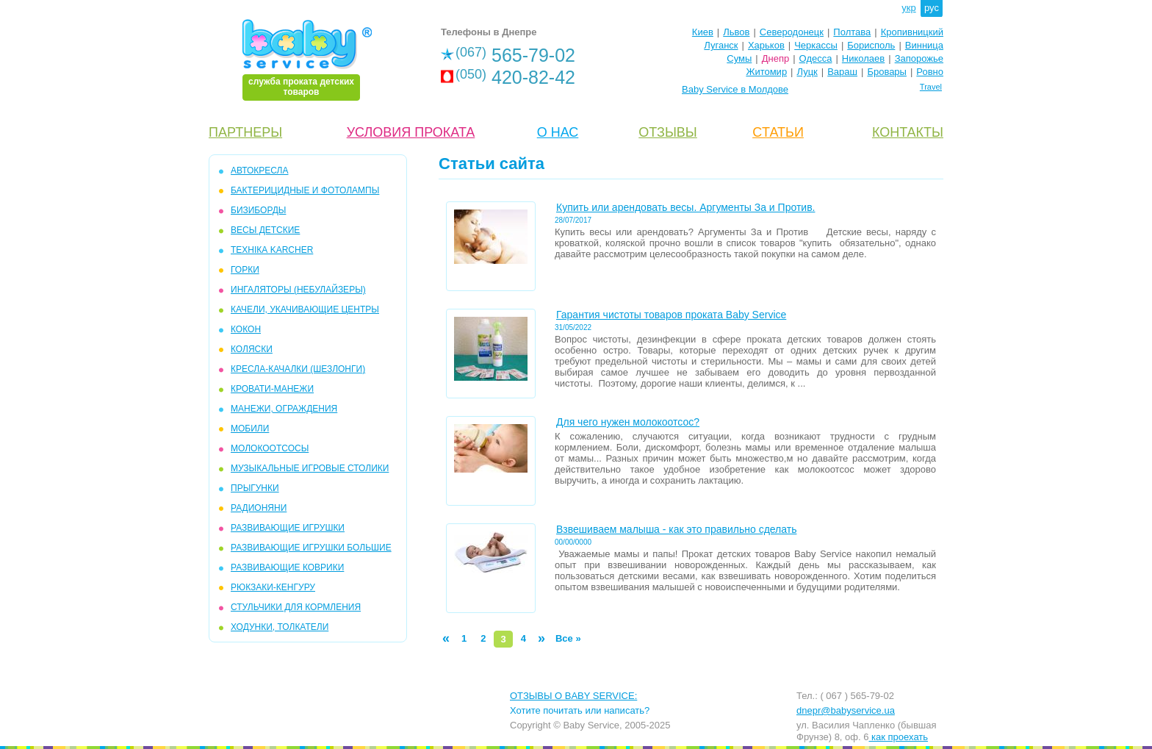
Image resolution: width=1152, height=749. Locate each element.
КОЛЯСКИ (252, 349)
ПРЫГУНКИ (255, 488)
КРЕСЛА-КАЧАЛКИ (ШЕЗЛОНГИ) (298, 369)
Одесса (815, 58)
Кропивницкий (912, 31)
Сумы (739, 58)
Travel (931, 86)
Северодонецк (792, 31)
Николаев (863, 58)
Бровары (887, 71)
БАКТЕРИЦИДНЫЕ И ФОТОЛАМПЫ (305, 190)
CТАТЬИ (778, 132)
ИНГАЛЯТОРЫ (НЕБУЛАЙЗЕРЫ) (298, 289)
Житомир (766, 71)
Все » (568, 638)
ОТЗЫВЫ (667, 132)
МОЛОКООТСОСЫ (270, 448)
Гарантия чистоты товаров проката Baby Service (671, 314)
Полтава (852, 31)
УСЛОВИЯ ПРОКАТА (411, 132)
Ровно (929, 71)
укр (908, 7)
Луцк (807, 71)
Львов (736, 31)
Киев (702, 31)
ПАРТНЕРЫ (245, 132)
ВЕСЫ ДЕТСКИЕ (265, 230)
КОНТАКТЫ (907, 132)
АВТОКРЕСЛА (259, 170)
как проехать (898, 736)
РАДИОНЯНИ (259, 508)
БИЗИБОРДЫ (258, 210)
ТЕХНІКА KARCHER (272, 250)
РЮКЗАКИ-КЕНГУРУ (273, 587)
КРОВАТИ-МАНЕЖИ (272, 389)
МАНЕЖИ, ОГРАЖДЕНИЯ (284, 409)
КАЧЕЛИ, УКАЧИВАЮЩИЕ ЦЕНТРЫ (305, 309)
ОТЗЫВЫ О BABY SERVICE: (573, 695)
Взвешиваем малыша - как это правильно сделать (676, 529)
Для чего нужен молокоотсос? (627, 422)
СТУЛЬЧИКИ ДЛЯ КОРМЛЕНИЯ (296, 607)
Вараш (842, 71)
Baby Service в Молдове (735, 89)
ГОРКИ (245, 270)
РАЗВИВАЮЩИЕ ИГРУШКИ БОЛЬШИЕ (311, 547)
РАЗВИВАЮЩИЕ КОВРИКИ (287, 567)
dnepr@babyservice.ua (845, 710)
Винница (924, 45)
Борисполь (871, 45)
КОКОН (246, 329)
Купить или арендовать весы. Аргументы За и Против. (685, 207)
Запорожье (919, 58)
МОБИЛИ (250, 428)
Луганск (721, 45)
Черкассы (816, 45)
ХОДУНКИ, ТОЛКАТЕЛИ (279, 627)
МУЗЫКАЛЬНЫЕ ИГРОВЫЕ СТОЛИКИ (310, 468)
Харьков (766, 45)
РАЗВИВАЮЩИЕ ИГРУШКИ (288, 528)
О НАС (558, 132)
